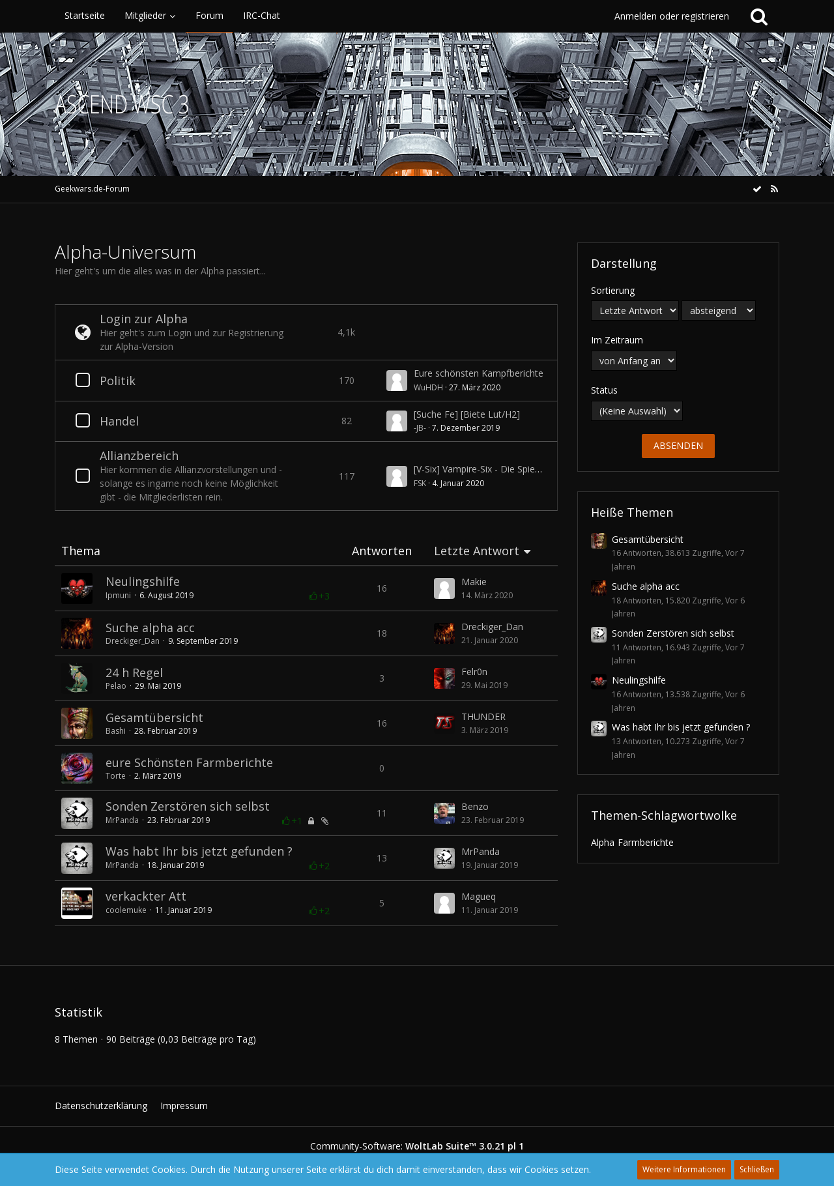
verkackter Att (146, 896)
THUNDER (483, 716)
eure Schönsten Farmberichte (189, 762)
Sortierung (613, 290)
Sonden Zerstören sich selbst (188, 806)
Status (604, 390)
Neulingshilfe (143, 581)
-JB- (420, 427)
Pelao (116, 685)
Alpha (602, 842)
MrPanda (122, 820)
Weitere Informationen (684, 1169)
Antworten (382, 550)
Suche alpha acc (150, 627)
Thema (80, 550)
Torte (116, 775)
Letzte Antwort (476, 550)
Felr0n (474, 671)
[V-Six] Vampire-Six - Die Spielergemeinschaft (508, 469)
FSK (420, 483)
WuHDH (428, 387)
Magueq (478, 896)
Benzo (475, 806)
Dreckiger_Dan (133, 640)
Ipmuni (118, 595)
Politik (118, 380)
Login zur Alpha (144, 318)
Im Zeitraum (617, 340)
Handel (119, 421)
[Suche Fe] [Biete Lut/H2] (467, 414)
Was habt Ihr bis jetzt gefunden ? (199, 851)
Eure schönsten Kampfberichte (478, 373)
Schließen (757, 1169)
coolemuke (126, 910)
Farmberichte (646, 842)
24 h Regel (134, 672)
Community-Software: (417, 1146)
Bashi (116, 730)
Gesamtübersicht (154, 717)
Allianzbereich (139, 455)
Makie (474, 581)
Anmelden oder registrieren (671, 16)
